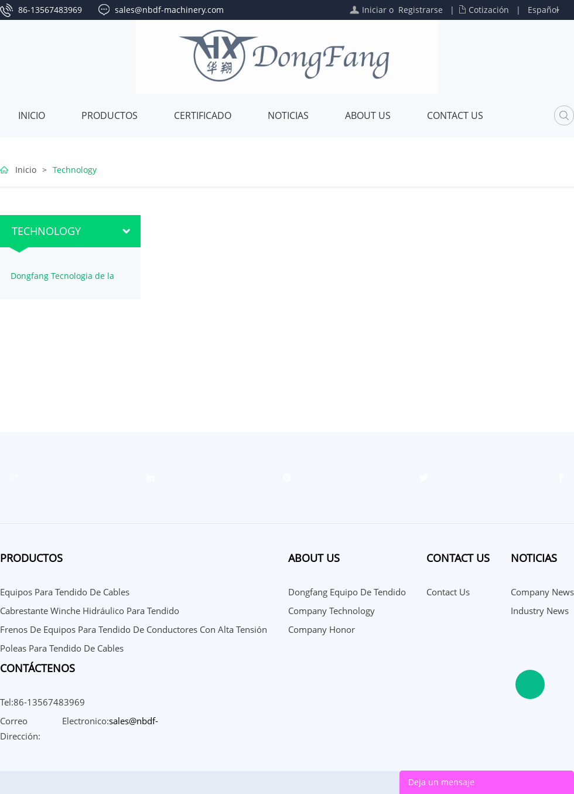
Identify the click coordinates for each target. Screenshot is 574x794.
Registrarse (420, 9)
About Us (368, 115)
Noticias (288, 115)
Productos (109, 115)
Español (543, 9)
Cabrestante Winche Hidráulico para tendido (89, 610)
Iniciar (374, 9)
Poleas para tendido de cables (62, 648)
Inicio (31, 115)
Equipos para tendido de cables (64, 592)
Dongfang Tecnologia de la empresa (62, 280)
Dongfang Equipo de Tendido (347, 592)
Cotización (489, 9)
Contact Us (455, 115)
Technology (75, 169)
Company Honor (321, 629)
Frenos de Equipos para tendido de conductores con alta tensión (133, 629)
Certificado (202, 115)
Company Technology (331, 610)
